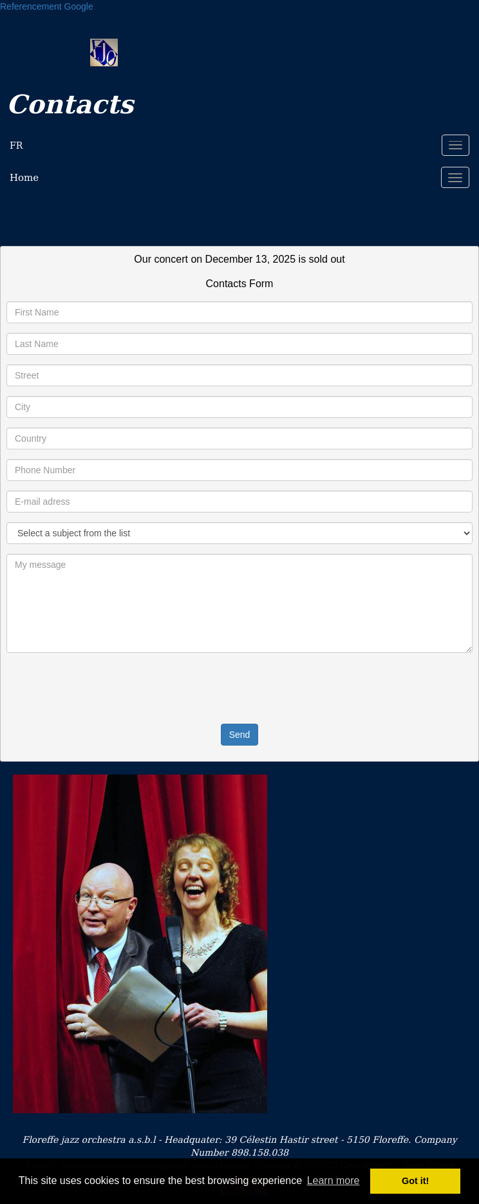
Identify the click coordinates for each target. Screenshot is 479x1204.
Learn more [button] (333, 1180)
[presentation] (239, 688)
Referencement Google (46, 6)
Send (239, 734)
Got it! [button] (415, 1181)
